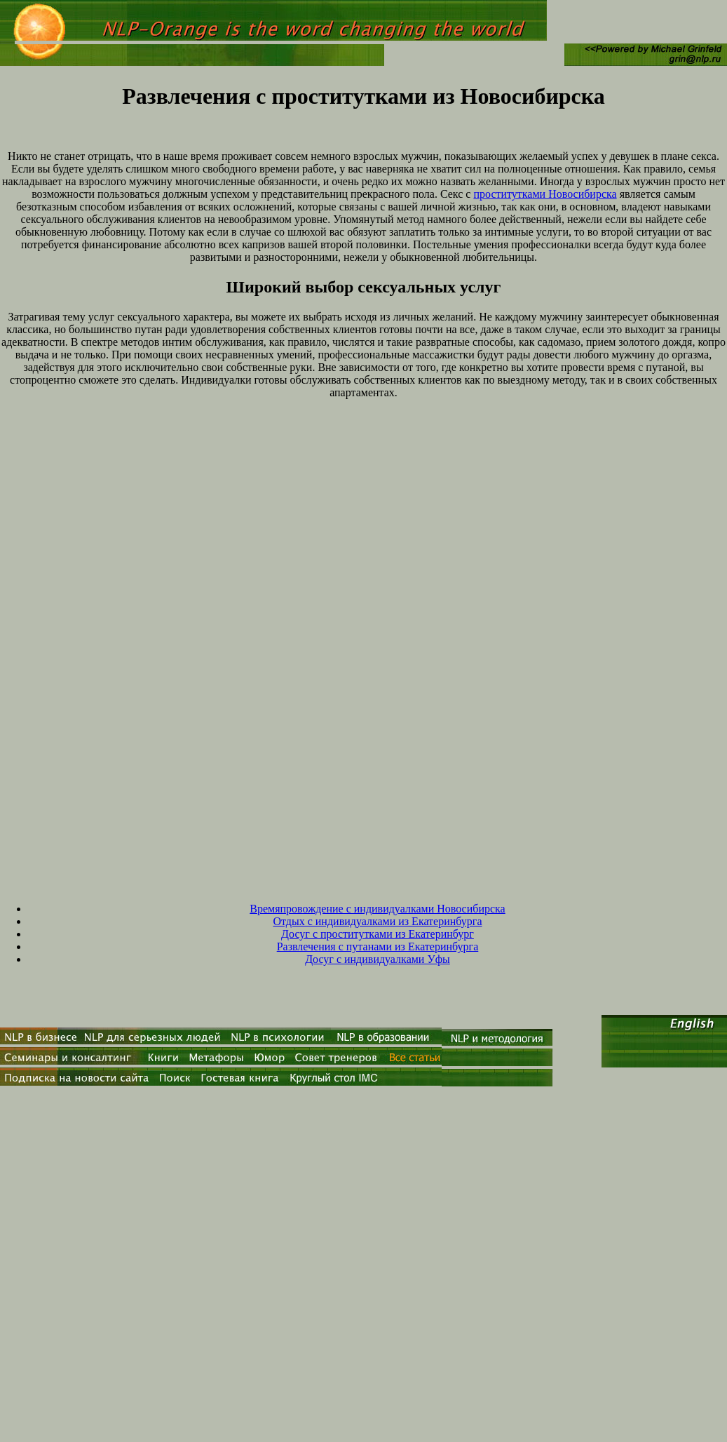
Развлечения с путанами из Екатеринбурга (378, 946)
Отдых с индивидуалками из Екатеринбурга (377, 921)
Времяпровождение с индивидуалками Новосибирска (377, 909)
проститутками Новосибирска (544, 194)
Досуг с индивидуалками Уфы (377, 959)
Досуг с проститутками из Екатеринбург (377, 934)
